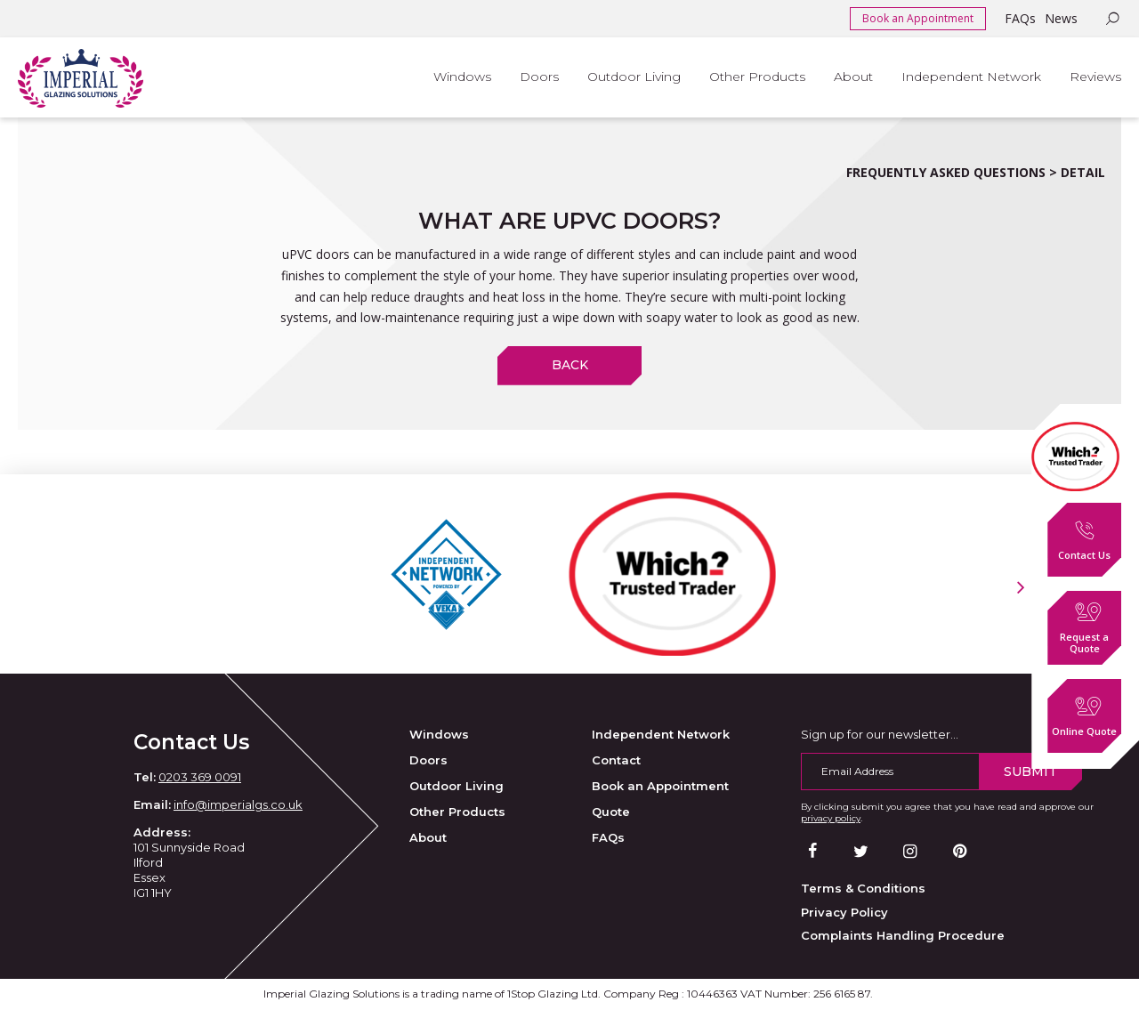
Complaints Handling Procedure (903, 935)
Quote (611, 811)
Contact (616, 760)
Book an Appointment (917, 18)
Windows (439, 734)
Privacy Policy (844, 912)
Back (570, 365)
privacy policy (830, 818)
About (428, 837)
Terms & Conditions (863, 888)
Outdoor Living (456, 786)
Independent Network (661, 734)
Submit (1030, 772)
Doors (428, 760)
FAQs (1020, 18)
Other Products (457, 811)
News (1061, 18)
